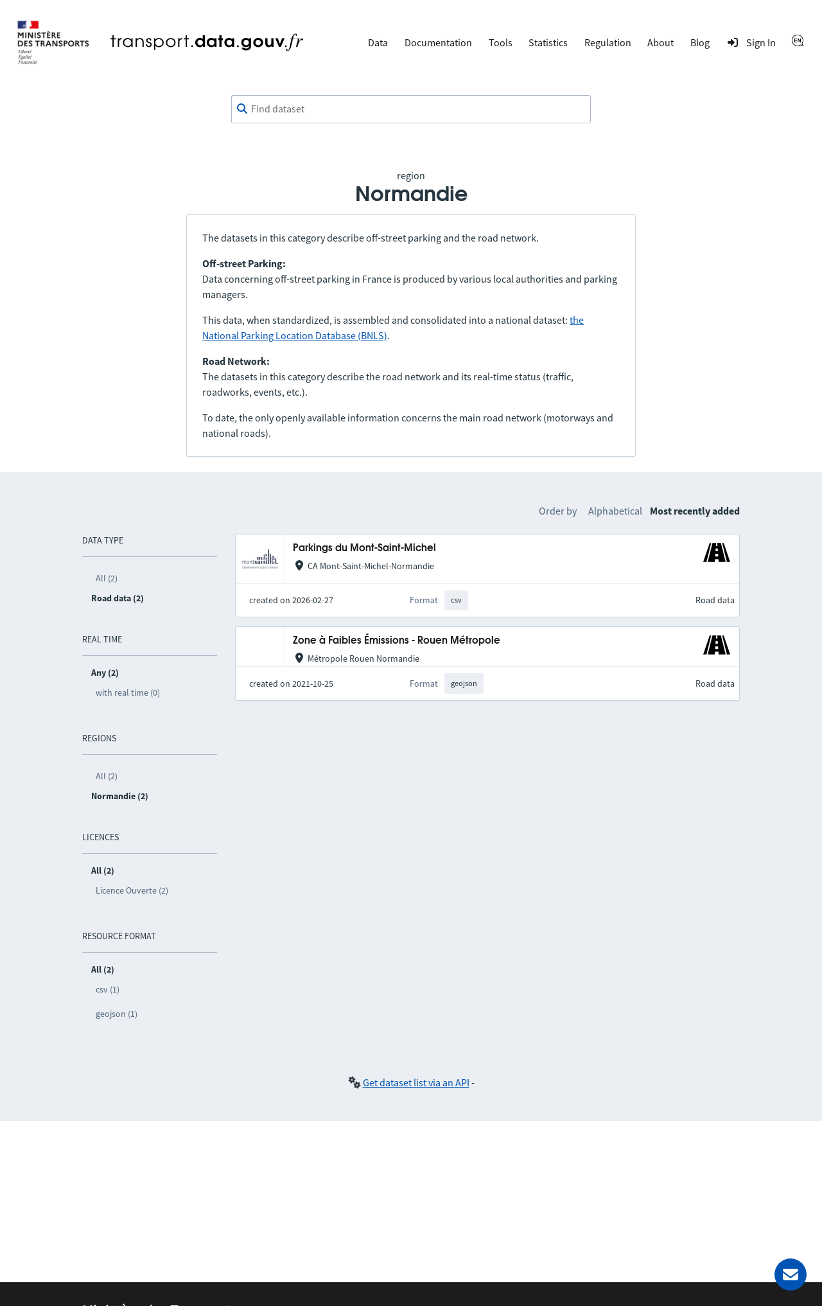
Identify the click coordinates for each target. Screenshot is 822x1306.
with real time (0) (128, 692)
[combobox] (411, 109)
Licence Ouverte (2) (132, 890)
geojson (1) (116, 1013)
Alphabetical (615, 510)
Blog (700, 42)
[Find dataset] (411, 109)
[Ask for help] (790, 1274)
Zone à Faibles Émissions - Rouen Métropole (396, 641)
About (660, 42)
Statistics (548, 42)
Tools (500, 42)
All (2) (107, 578)
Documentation (438, 42)
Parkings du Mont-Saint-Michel (364, 548)
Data (378, 42)
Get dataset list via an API (416, 1082)
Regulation (607, 42)
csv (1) (107, 989)
